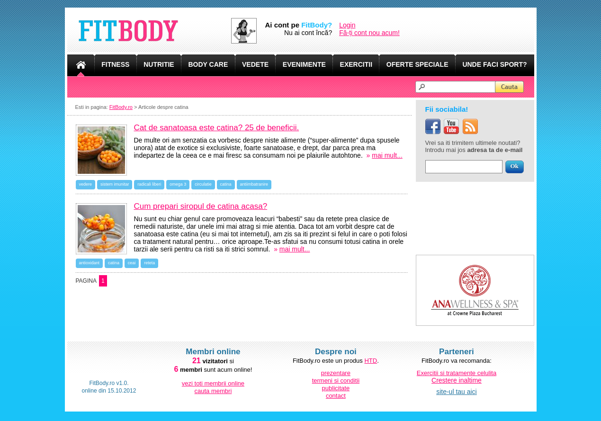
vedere (85, 184)
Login (347, 25)
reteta (149, 262)
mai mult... (387, 155)
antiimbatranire (254, 184)
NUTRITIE (159, 64)
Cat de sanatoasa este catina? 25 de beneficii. (216, 127)
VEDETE (255, 64)
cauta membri (213, 390)
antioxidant (89, 262)
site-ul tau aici (456, 391)
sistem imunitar (114, 184)
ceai (132, 262)
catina (226, 184)
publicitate (336, 388)
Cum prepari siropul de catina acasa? (201, 206)
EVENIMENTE (304, 64)
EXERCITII (356, 64)
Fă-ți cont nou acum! (369, 32)
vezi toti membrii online (213, 383)
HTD (370, 360)
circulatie (203, 184)
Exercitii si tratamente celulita (456, 372)
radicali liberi (149, 184)
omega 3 (178, 184)
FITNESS (115, 64)
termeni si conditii (335, 380)
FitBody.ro (121, 107)
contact (336, 395)
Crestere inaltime (456, 380)
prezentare (335, 372)
